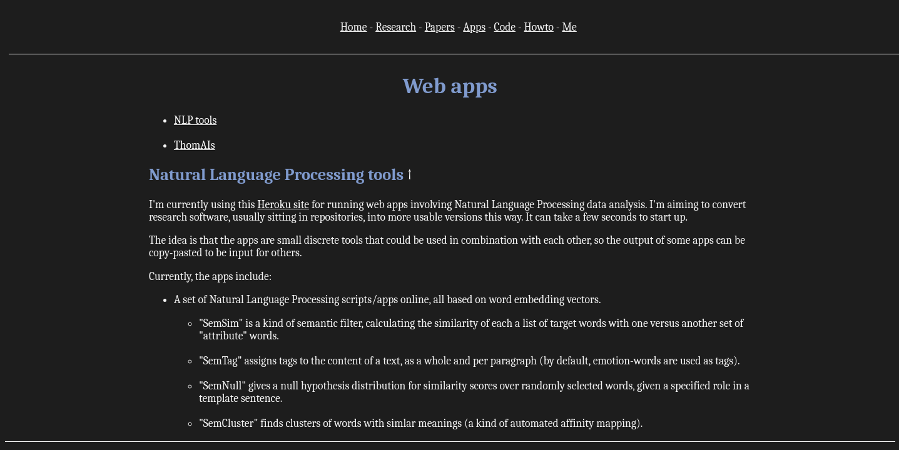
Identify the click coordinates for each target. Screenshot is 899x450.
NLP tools (195, 120)
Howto (539, 27)
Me (569, 27)
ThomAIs (194, 145)
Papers (440, 27)
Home (353, 27)
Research (395, 27)
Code (505, 27)
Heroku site (283, 204)
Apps (474, 27)
